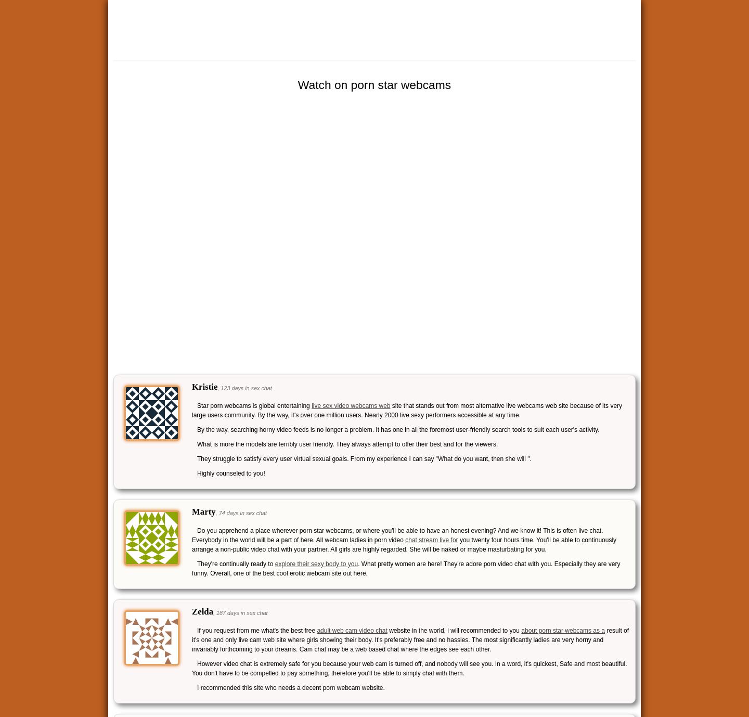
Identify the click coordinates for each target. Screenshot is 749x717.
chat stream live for (431, 540)
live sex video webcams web (351, 405)
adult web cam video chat (352, 630)
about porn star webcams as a (563, 630)
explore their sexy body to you (316, 564)
